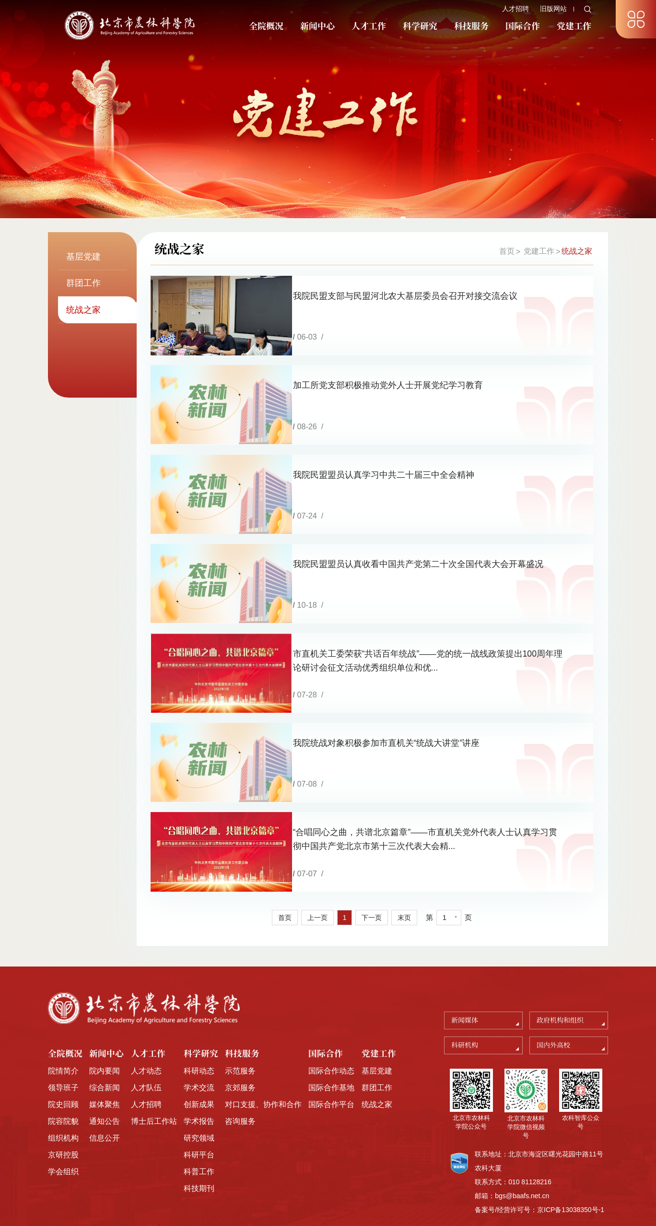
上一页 (317, 890)
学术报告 (199, 1093)
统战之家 (577, 251)
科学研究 (420, 26)
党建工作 (574, 26)
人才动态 (146, 1043)
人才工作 (368, 26)
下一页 (372, 890)
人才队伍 (146, 1059)
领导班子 (63, 1059)
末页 (406, 890)
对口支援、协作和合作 (263, 1076)
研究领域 (199, 1110)
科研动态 (199, 1043)
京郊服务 (240, 1059)
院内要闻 (104, 1043)
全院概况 (266, 26)
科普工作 (199, 1143)
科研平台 (199, 1126)
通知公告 (104, 1093)
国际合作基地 (331, 1059)
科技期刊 (199, 1160)
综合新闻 (104, 1059)
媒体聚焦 (104, 1076)
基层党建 (377, 1043)
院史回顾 (63, 1076)
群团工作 (377, 1059)
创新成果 (199, 1076)
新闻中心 (317, 26)
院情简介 (63, 1043)
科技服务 (471, 26)
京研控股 (63, 1126)
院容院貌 (63, 1093)
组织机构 (63, 1110)
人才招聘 (515, 8)
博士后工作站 (154, 1093)
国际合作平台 (331, 1076)
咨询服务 (240, 1093)
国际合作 (522, 26)
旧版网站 (553, 8)
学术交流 (199, 1059)
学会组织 (63, 1143)
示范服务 (240, 1043)
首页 (506, 251)
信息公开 (104, 1110)
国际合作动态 (331, 1043)
